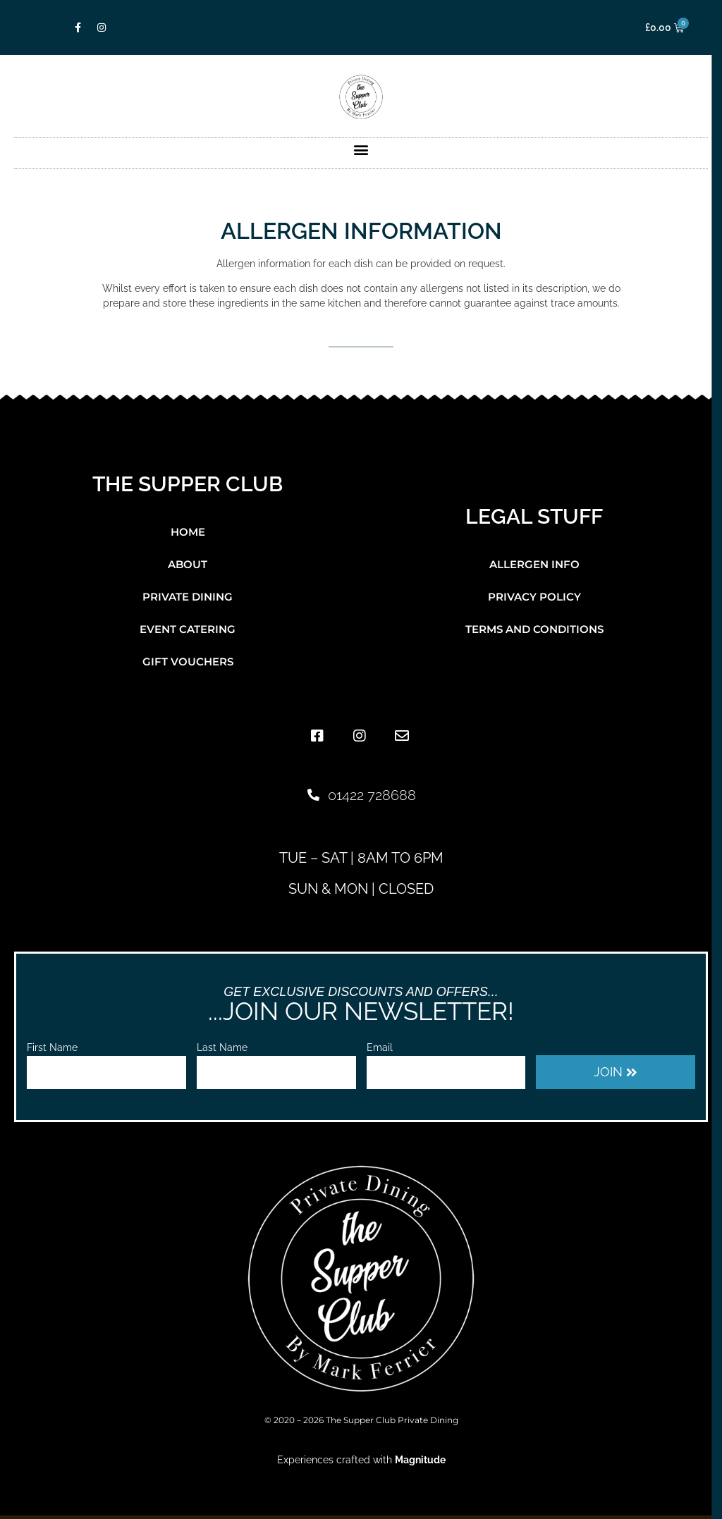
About (187, 564)
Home (188, 532)
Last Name (222, 1048)
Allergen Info (534, 564)
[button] (361, 149)
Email (380, 1048)
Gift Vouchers (187, 661)
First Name (52, 1048)
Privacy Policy (534, 596)
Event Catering (187, 629)
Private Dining (187, 596)
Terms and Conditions (534, 629)
